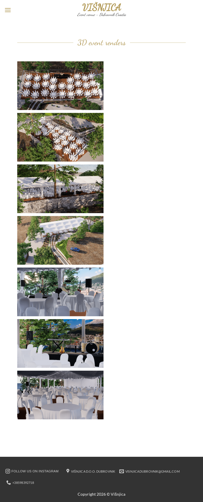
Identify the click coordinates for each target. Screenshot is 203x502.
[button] (7, 10)
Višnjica (101, 7)
